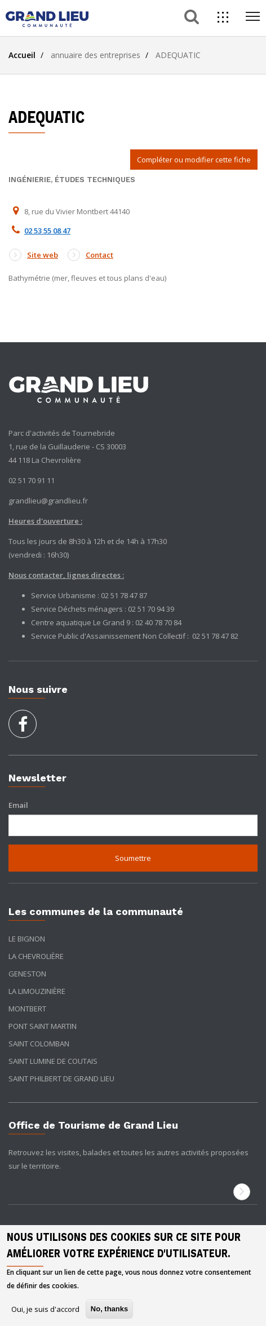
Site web (33, 255)
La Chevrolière (36, 956)
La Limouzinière (36, 991)
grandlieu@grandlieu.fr (48, 501)
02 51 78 (206, 636)
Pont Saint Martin (42, 1026)
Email (18, 805)
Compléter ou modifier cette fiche (194, 159)
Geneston (27, 974)
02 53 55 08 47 (47, 231)
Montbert (27, 1009)
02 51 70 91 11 (31, 480)
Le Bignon (26, 939)
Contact (90, 255)
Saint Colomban (38, 1043)
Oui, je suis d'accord (45, 1309)
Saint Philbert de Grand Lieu (61, 1078)
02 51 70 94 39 (151, 609)
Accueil (22, 55)
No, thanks (109, 1309)
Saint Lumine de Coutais (52, 1061)
